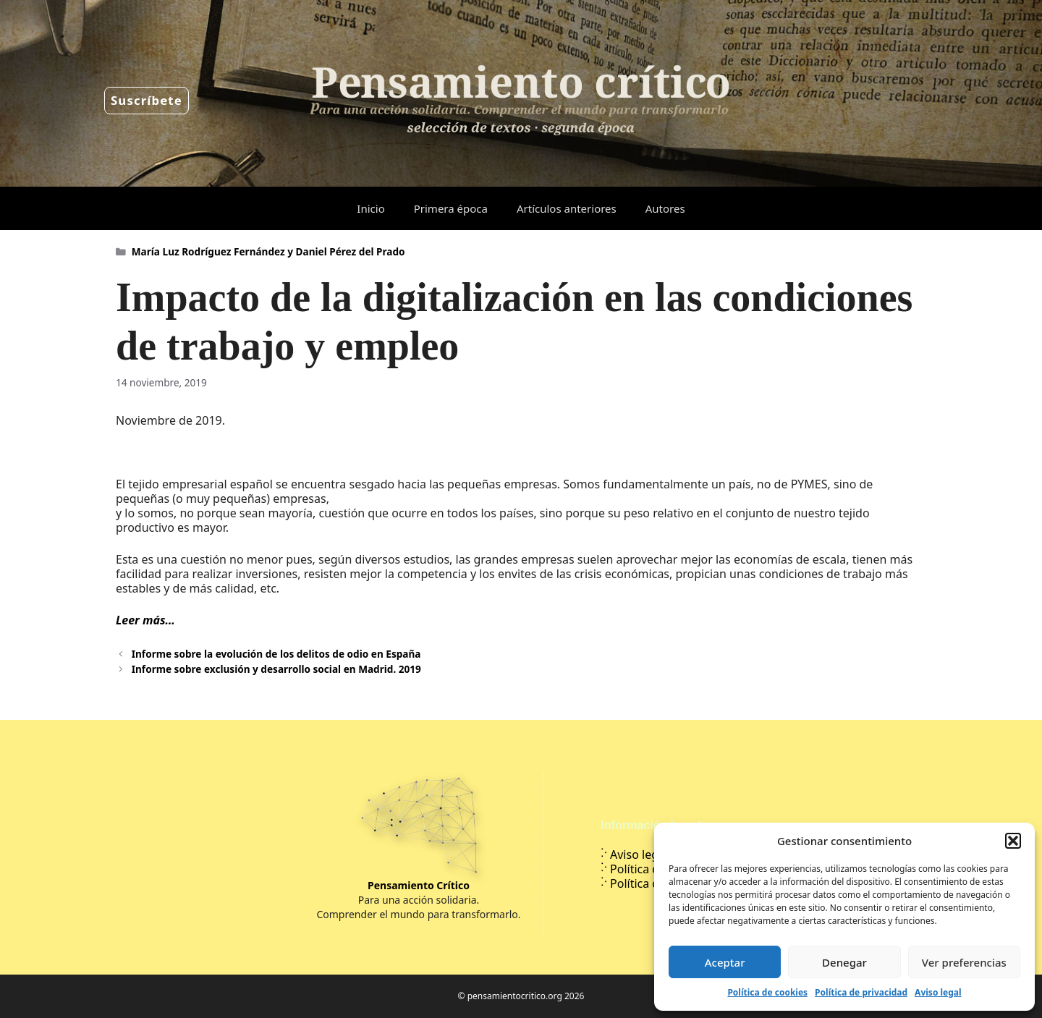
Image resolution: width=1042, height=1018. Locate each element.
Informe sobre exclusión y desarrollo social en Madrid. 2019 (276, 669)
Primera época (451, 208)
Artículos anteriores (567, 208)
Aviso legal (938, 992)
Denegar (844, 962)
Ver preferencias (964, 962)
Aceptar (725, 962)
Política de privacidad (861, 992)
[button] (1013, 841)
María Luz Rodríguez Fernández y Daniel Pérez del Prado (268, 251)
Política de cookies (767, 992)
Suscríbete (146, 100)
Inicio (370, 208)
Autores (665, 208)
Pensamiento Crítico (419, 885)
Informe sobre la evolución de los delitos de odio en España (276, 654)
